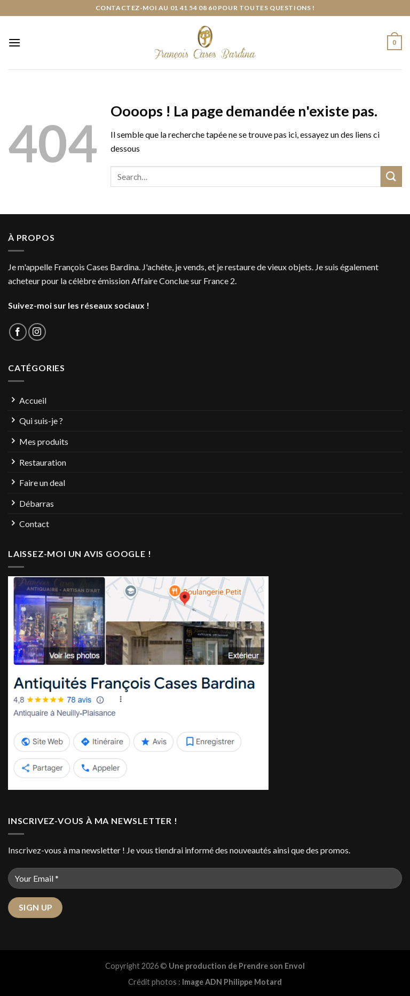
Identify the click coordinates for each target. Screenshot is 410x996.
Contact (34, 524)
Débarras (36, 503)
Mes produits (43, 441)
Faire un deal (42, 482)
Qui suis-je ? (41, 420)
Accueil (32, 400)
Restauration (42, 462)
